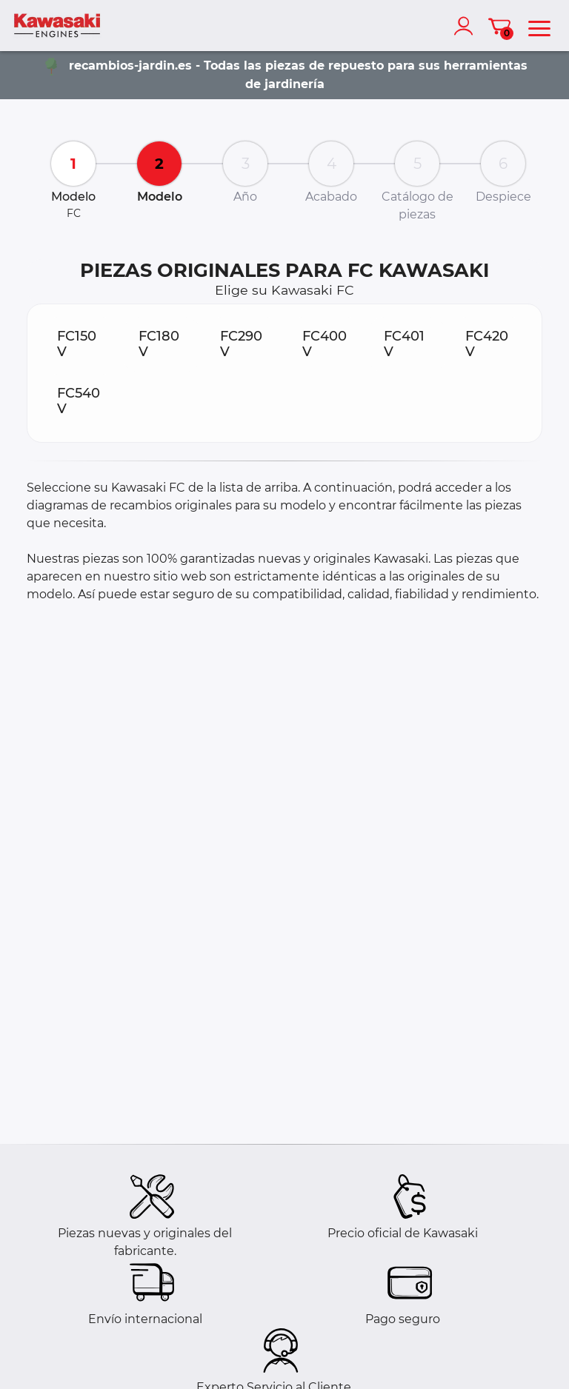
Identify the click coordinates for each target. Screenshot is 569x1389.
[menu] (539, 26)
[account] (466, 26)
